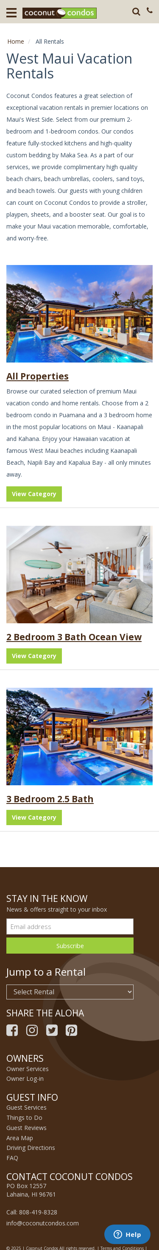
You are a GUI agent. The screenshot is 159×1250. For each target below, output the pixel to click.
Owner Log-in (25, 1078)
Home (15, 41)
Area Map (19, 1138)
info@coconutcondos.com (42, 1223)
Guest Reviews (26, 1128)
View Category (34, 494)
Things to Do (24, 1117)
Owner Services (27, 1069)
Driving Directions (30, 1148)
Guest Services (26, 1107)
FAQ (12, 1158)
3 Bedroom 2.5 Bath (50, 799)
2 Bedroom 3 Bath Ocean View (74, 637)
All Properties (37, 376)
